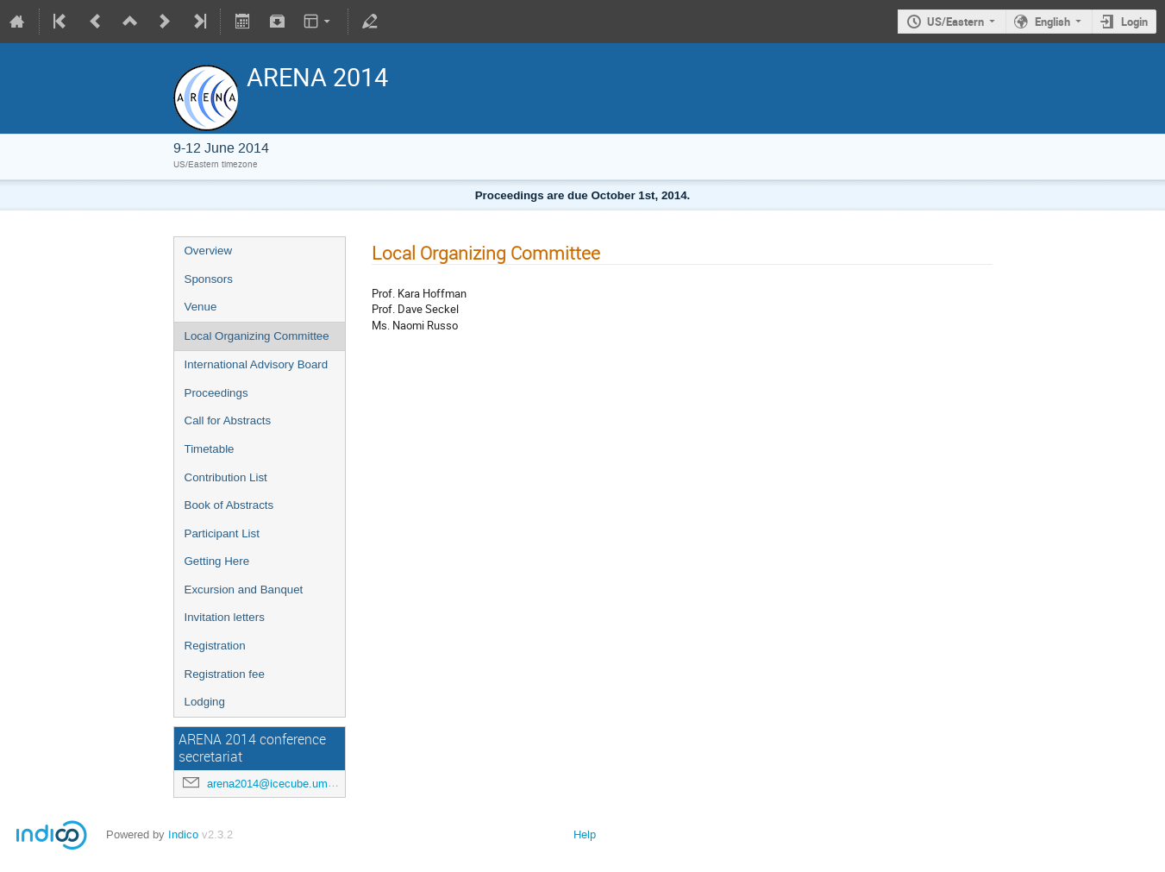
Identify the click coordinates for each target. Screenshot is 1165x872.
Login (1134, 21)
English (1052, 21)
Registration (215, 645)
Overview (209, 250)
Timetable (210, 448)
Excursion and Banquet (244, 589)
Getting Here (217, 561)
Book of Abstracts (229, 505)
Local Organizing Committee (257, 335)
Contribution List (226, 477)
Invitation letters (225, 617)
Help (584, 834)
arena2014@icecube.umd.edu (281, 783)
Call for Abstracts (228, 420)
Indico (183, 834)
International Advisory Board (257, 364)
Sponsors (209, 279)
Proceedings (216, 392)
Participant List (222, 533)
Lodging (205, 701)
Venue (201, 306)
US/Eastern (955, 21)
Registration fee (225, 674)
